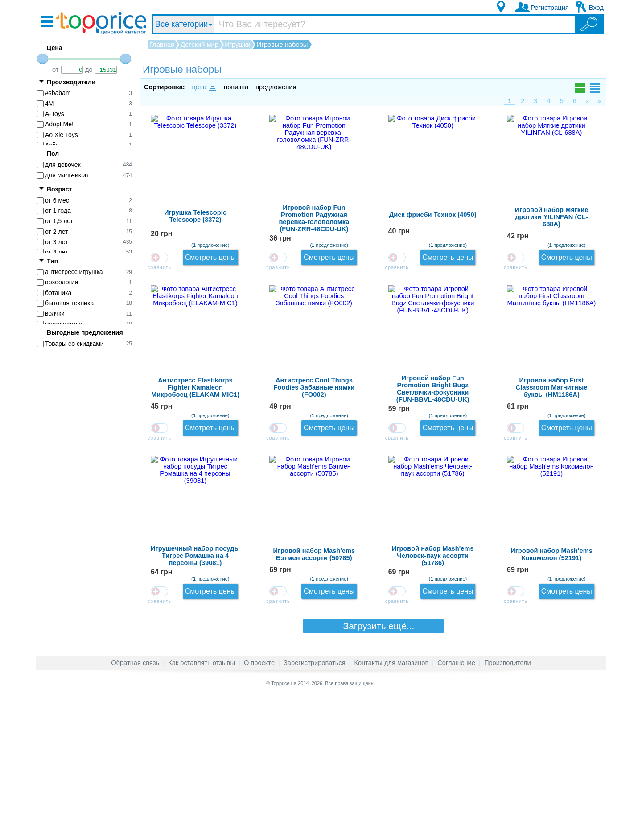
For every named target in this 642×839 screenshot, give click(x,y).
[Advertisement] (89, 492)
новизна (236, 87)
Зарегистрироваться (315, 805)
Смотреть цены (574, 129)
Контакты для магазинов (391, 805)
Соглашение (456, 805)
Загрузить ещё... (374, 769)
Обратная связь (135, 805)
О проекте (259, 805)
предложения (275, 87)
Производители (507, 805)
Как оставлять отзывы (201, 805)
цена (203, 87)
